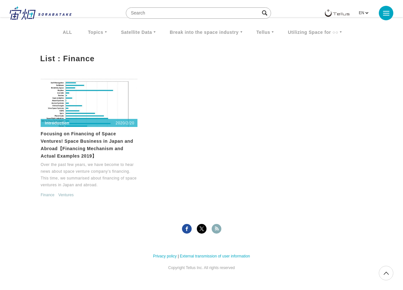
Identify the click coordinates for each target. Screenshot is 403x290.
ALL (67, 32)
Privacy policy (164, 256)
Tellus (263, 32)
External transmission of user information (215, 256)
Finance (48, 195)
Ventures (66, 195)
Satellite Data (136, 32)
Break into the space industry (204, 32)
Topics (95, 32)
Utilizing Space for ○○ (313, 32)
